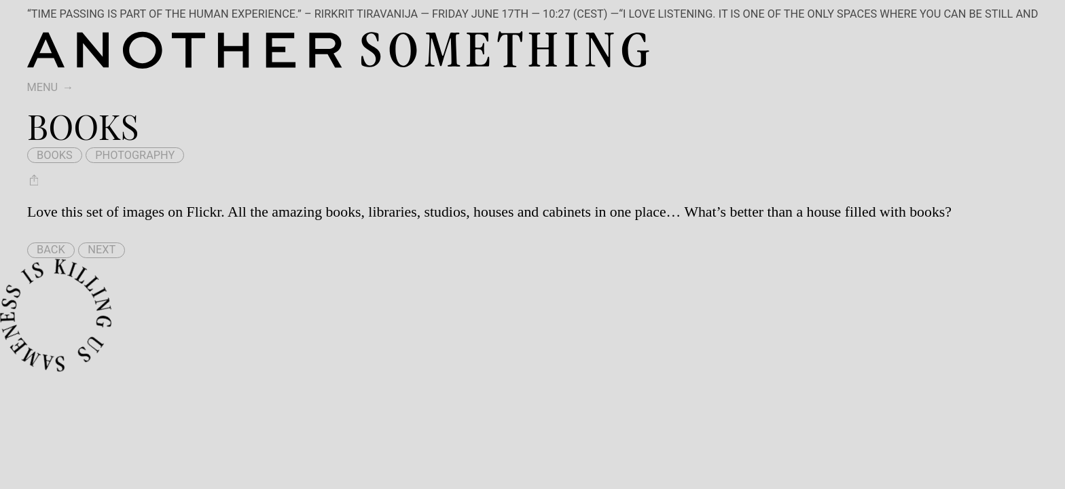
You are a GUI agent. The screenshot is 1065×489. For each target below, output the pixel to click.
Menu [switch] (42, 87)
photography (135, 155)
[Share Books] (34, 180)
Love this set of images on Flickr (124, 212)
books (55, 155)
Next (101, 249)
